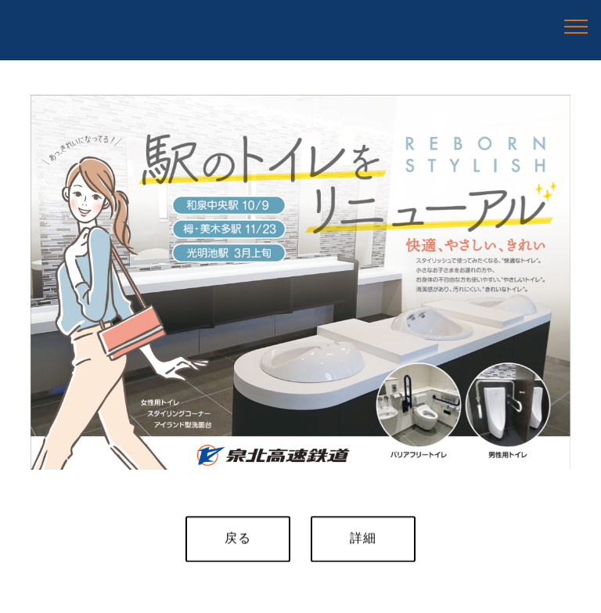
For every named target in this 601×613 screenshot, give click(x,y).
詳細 (363, 539)
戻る (238, 539)
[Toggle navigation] (576, 26)
